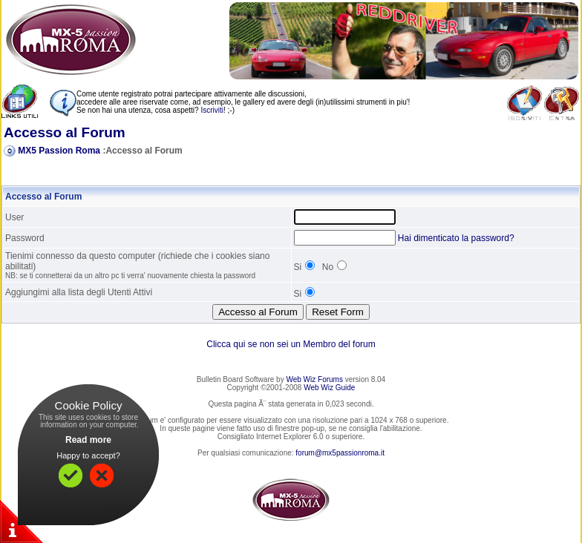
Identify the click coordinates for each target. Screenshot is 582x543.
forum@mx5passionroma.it (340, 453)
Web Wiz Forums (314, 379)
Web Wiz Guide (329, 388)
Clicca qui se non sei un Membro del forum (290, 344)
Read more (88, 440)
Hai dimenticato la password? (456, 238)
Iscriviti (211, 110)
